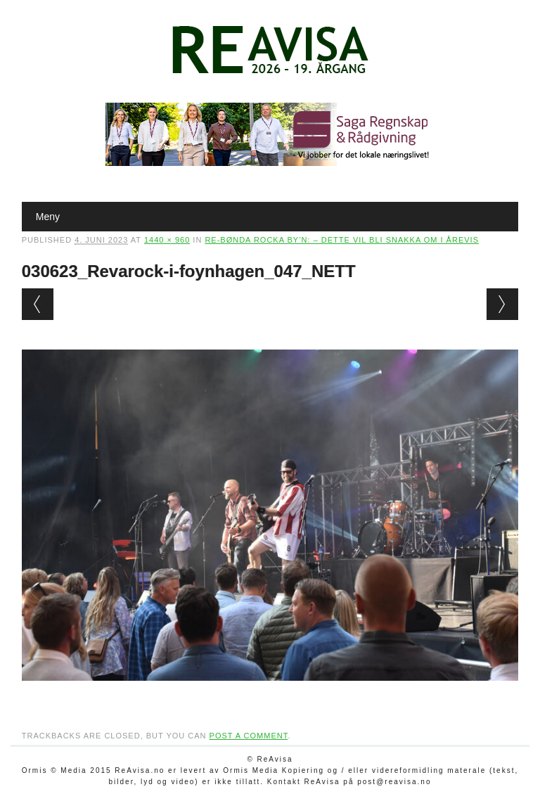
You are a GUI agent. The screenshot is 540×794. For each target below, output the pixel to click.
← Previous (37, 304)
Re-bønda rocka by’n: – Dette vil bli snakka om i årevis (342, 240)
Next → (502, 304)
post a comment (249, 735)
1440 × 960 (167, 240)
